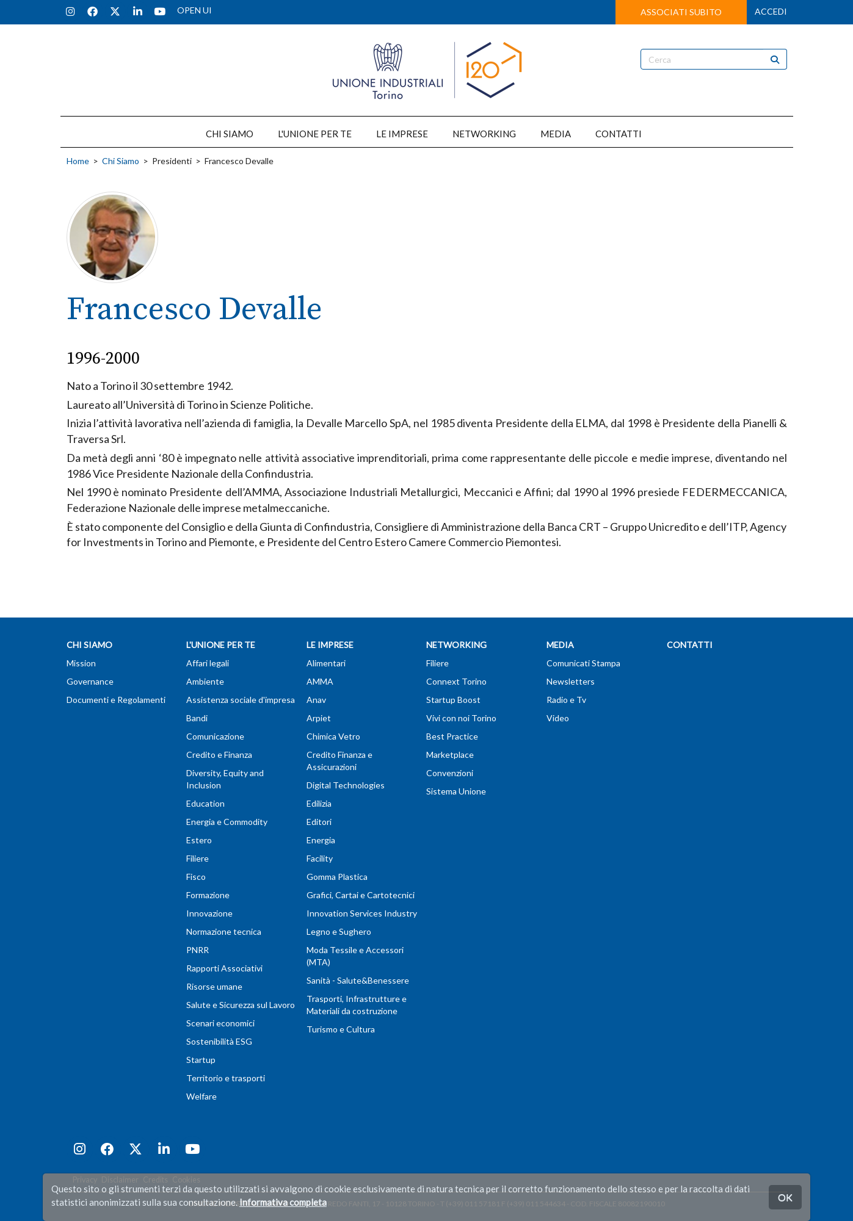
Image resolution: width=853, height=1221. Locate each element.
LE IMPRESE (402, 133)
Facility (320, 858)
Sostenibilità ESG (219, 1041)
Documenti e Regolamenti (116, 699)
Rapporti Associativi (224, 968)
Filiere (197, 858)
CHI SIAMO (229, 133)
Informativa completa (283, 1202)
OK (785, 1197)
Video (557, 718)
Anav (316, 699)
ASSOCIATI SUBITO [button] (681, 12)
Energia (321, 840)
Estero (199, 840)
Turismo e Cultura (341, 1029)
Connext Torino (456, 681)
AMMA (320, 681)
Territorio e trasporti (225, 1078)
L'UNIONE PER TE (315, 133)
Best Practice (452, 736)
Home (78, 161)
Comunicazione (215, 736)
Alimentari (326, 663)
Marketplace (450, 754)
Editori (319, 821)
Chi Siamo (120, 161)
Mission (81, 663)
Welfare (201, 1096)
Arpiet (319, 718)
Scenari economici (220, 1023)
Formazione (208, 895)
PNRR (197, 950)
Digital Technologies (346, 785)
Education (205, 803)
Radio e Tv (566, 699)
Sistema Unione (456, 791)
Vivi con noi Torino (461, 718)
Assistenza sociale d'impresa (240, 699)
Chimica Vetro (333, 736)
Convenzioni (449, 773)
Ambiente (205, 681)
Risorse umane (214, 986)
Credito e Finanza (219, 754)
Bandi (197, 718)
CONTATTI (618, 133)
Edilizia (319, 803)
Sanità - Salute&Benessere (358, 980)
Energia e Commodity (226, 821)
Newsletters (570, 681)
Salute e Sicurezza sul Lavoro (240, 1004)
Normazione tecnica (223, 931)
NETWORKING (484, 133)
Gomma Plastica (337, 876)
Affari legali (207, 663)
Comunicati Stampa (583, 663)
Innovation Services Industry (362, 913)
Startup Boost (453, 699)
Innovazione (209, 913)
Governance (90, 681)
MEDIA (555, 133)
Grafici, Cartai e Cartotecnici (361, 895)
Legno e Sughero (339, 931)
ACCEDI (771, 11)
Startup (201, 1059)
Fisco (196, 876)
